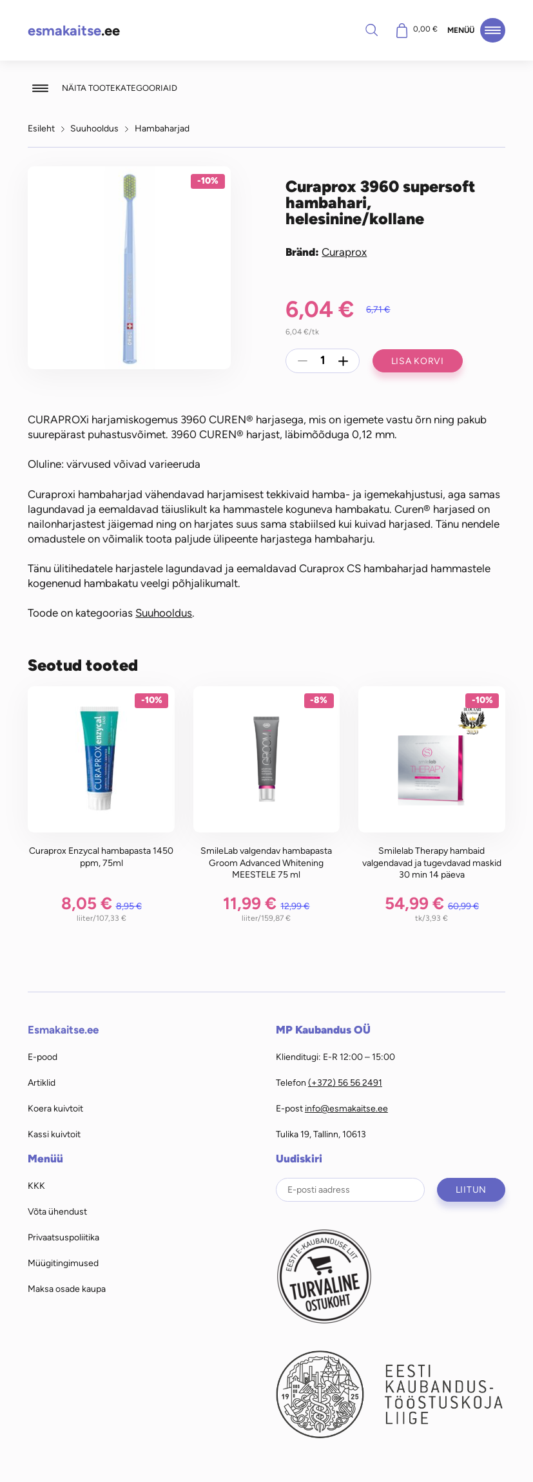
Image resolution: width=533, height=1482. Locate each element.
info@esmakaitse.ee (346, 1108)
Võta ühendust (57, 1211)
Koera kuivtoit (55, 1108)
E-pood (42, 1057)
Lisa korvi (417, 361)
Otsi (371, 29)
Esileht (41, 128)
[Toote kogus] (322, 360)
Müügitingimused (63, 1263)
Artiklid (41, 1082)
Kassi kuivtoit (54, 1134)
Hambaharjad (162, 128)
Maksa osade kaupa (67, 1288)
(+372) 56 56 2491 (345, 1082)
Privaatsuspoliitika (63, 1237)
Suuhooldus (94, 128)
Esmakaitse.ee (63, 1029)
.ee (74, 30)
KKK (36, 1185)
